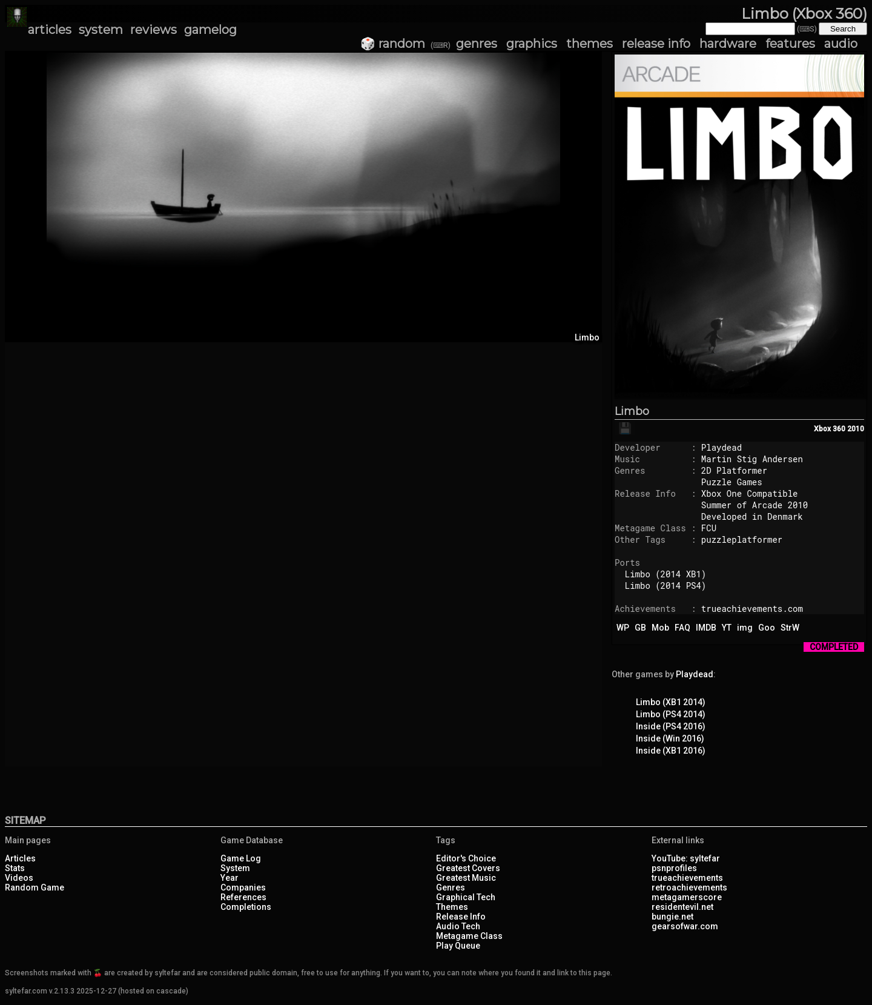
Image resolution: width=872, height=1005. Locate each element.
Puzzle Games (731, 482)
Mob (660, 627)
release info (656, 43)
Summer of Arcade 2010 (754, 505)
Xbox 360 (829, 429)
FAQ (682, 627)
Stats (15, 868)
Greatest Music (466, 878)
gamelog (210, 29)
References (243, 897)
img (745, 627)
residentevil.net (682, 907)
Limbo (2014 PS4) (665, 585)
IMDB (706, 627)
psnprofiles (674, 868)
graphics (531, 43)
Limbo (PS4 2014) (670, 714)
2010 (855, 429)
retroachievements (689, 887)
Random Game (34, 887)
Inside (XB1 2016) (670, 750)
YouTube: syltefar (686, 858)
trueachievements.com (752, 608)
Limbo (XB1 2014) (670, 702)
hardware (727, 43)
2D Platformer (734, 470)
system (101, 29)
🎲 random (392, 43)
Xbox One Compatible (749, 493)
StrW (790, 627)
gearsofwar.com (685, 926)
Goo (766, 627)
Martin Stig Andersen (752, 459)
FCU (708, 528)
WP (622, 627)
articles (49, 29)
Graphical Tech (465, 897)
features (790, 43)
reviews (153, 29)
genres (476, 43)
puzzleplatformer (741, 539)
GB (640, 627)
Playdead (721, 447)
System (235, 868)
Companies (243, 887)
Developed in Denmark (752, 516)
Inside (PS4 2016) (670, 726)
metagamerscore (687, 897)
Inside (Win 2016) (670, 738)
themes (589, 43)
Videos (19, 878)
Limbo (632, 411)
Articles (20, 858)
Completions (245, 907)
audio (840, 43)
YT (727, 627)
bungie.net (672, 916)
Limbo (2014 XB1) (665, 574)
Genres (450, 887)
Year (229, 878)
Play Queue (458, 945)
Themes (452, 907)
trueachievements (687, 878)
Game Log (240, 858)
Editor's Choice (466, 858)
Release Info (461, 916)
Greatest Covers (468, 868)
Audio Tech (458, 926)
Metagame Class (469, 936)
